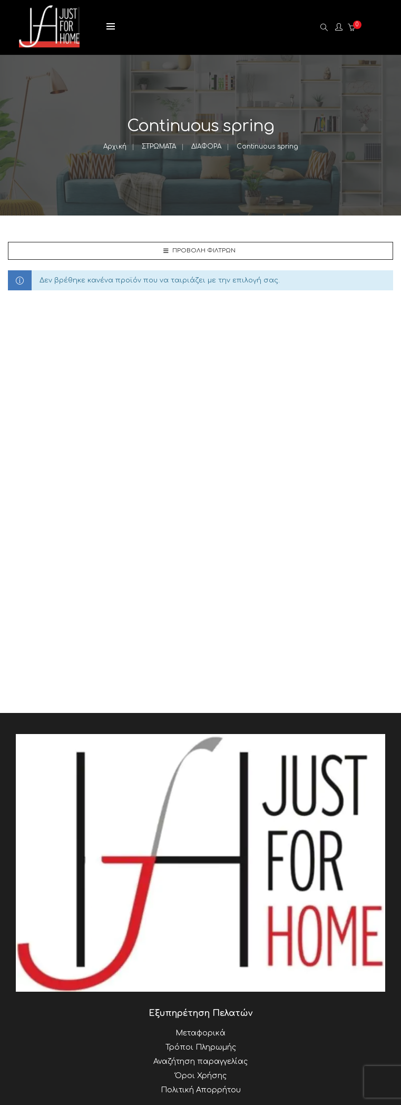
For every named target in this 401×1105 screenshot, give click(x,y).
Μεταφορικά (200, 1033)
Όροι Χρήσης (201, 1076)
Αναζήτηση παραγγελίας (200, 1061)
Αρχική (114, 146)
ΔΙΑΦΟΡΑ (206, 146)
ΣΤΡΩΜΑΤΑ (159, 146)
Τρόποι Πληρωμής (200, 1047)
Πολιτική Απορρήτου (201, 1090)
